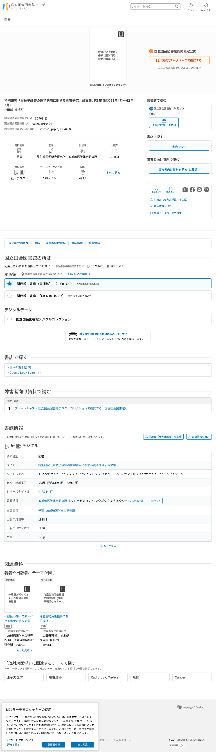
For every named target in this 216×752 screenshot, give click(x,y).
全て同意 (83, 744)
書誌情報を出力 (161, 206)
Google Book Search (26, 372)
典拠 (155, 501)
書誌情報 (77, 243)
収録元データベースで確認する (179, 60)
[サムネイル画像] (19, 598)
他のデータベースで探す (166, 213)
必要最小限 (54, 744)
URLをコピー (170, 189)
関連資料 (94, 243)
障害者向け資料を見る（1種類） (179, 169)
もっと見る (25, 650)
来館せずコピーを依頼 (164, 123)
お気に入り (156, 189)
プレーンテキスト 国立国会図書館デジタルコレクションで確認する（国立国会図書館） (71, 408)
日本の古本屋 (20, 367)
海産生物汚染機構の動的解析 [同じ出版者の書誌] (54, 618)
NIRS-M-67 (45, 491)
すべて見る (113, 172)
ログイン (206, 6)
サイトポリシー (122, 740)
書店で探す (179, 147)
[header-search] (155, 6)
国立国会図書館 (18, 243)
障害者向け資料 (56, 243)
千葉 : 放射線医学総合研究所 (56, 510)
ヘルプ (191, 6)
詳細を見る (13, 744)
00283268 (136, 500)
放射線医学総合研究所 (52, 500)
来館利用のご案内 (79, 274)
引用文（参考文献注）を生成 (168, 199)
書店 (37, 243)
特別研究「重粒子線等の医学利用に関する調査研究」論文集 (77, 465)
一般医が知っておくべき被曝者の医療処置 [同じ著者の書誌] (18, 618)
